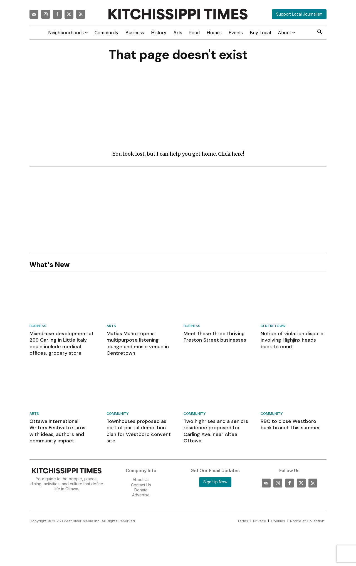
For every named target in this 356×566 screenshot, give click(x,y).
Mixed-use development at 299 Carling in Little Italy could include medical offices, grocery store (61, 344)
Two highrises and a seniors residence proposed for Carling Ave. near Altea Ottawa (216, 432)
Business (37, 327)
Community (118, 414)
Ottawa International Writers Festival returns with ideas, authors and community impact (57, 432)
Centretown (273, 327)
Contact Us (141, 485)
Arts (111, 327)
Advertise (141, 495)
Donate (141, 490)
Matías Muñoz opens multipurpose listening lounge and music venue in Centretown (138, 344)
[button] (320, 32)
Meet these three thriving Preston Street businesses (215, 337)
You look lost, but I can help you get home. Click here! (178, 154)
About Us (141, 480)
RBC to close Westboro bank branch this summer (290, 425)
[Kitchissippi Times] (178, 14)
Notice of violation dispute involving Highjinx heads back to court (292, 341)
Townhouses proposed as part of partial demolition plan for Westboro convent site (139, 432)
